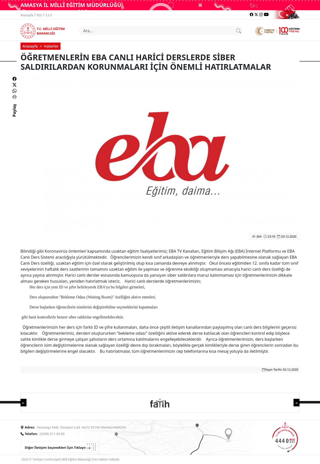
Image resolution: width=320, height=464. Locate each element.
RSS (39, 15)
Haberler (51, 46)
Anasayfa (26, 15)
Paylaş (14, 115)
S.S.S (49, 15)
